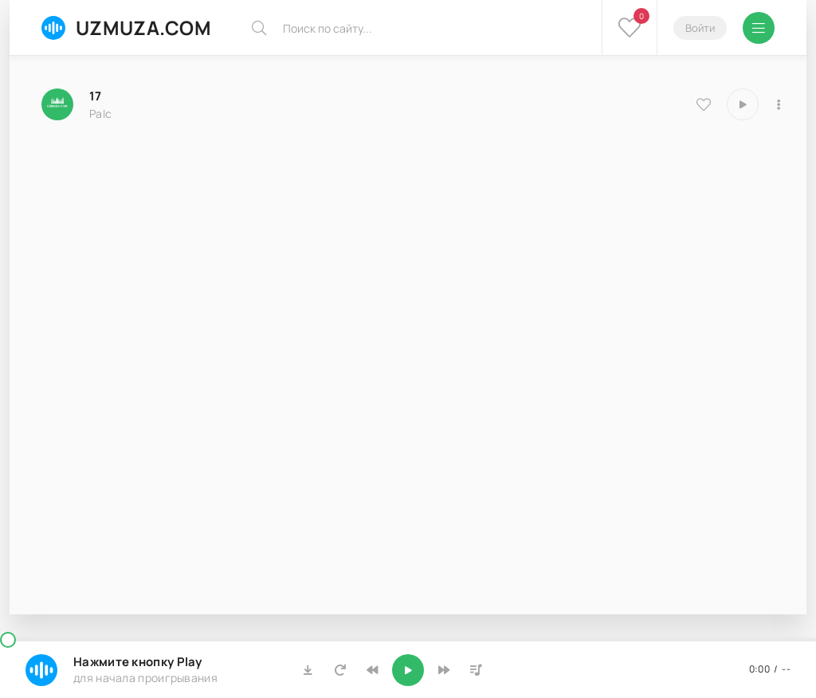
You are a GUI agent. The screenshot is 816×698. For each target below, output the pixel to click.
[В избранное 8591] (703, 104)
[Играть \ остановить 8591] (743, 104)
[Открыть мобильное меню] (759, 28)
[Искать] (259, 28)
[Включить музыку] (408, 670)
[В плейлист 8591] (778, 104)
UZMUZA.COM (126, 27)
